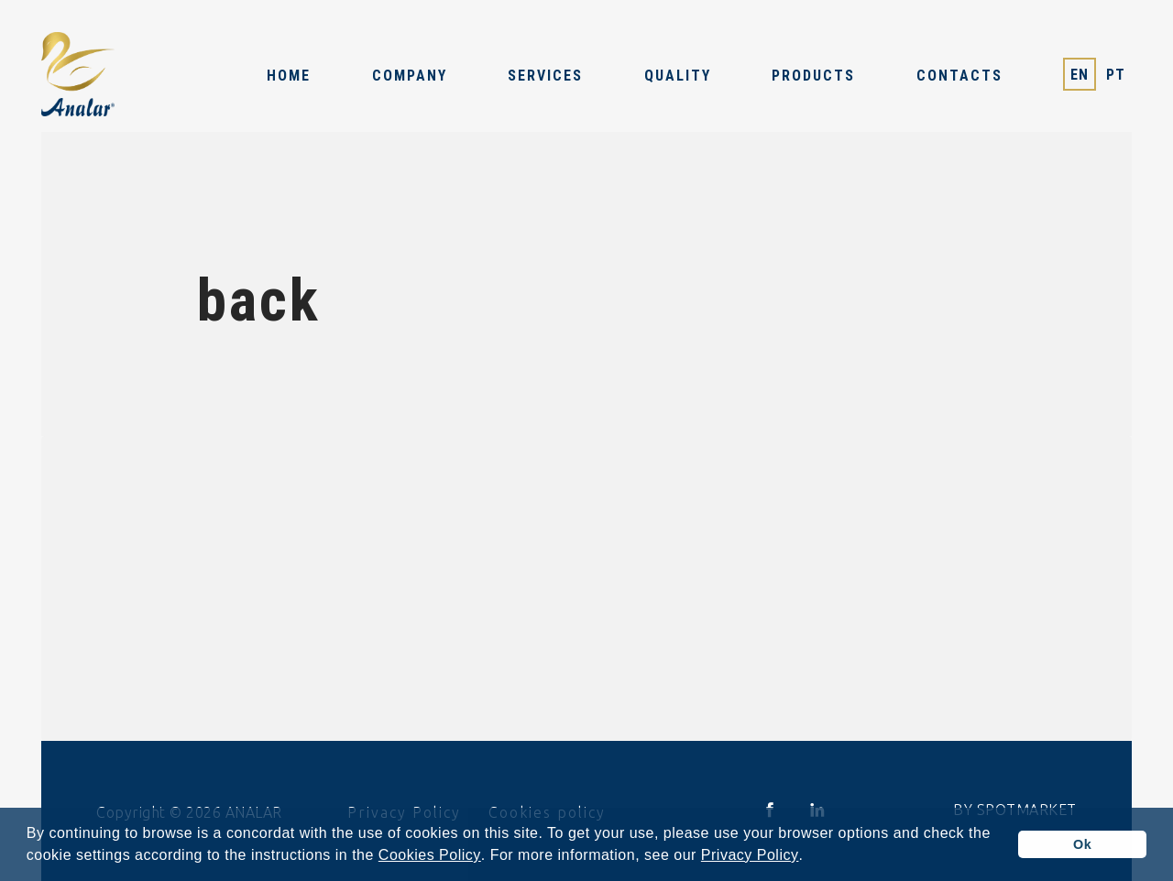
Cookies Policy (429, 855)
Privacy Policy (750, 855)
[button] (810, 857)
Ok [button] (1082, 844)
